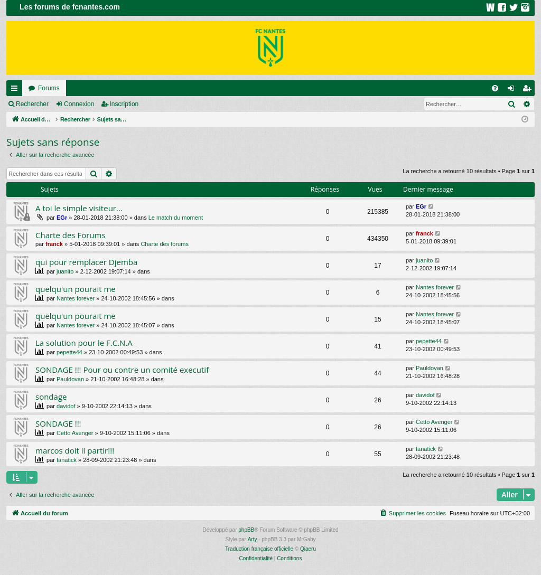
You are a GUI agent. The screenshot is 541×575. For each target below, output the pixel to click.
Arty (252, 539)
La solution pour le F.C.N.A (84, 342)
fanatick (67, 460)
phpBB (246, 530)
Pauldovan (70, 379)
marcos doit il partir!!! (74, 450)
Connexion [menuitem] (513, 90)
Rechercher (32, 104)
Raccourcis (16, 90)
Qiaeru (308, 549)
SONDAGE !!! (58, 423)
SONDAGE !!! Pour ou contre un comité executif (122, 369)
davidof (66, 406)
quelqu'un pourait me (75, 289)
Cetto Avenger (75, 433)
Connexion (79, 104)
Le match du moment (175, 217)
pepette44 (69, 352)
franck (54, 244)
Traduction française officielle (259, 549)
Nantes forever (76, 298)
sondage (51, 396)
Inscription (124, 104)
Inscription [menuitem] (529, 90)
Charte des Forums (70, 235)
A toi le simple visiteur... (79, 208)
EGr (62, 217)
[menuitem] (495, 88)
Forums (49, 88)
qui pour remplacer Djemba (86, 262)
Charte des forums (164, 244)
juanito (65, 271)
